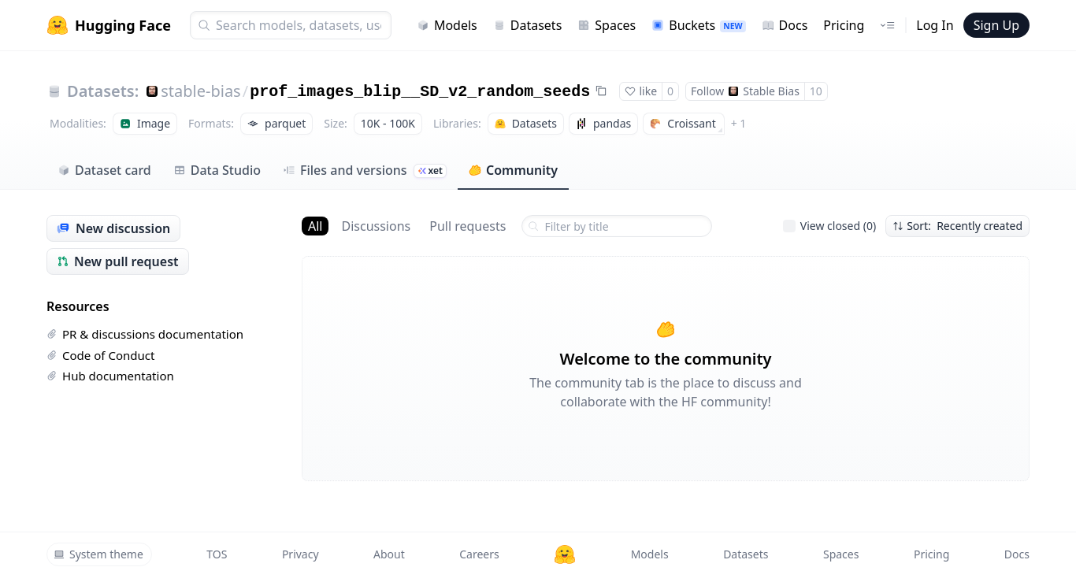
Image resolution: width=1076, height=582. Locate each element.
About (389, 554)
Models (447, 25)
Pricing (843, 25)
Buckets (698, 25)
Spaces (606, 25)
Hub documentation (110, 376)
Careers (479, 554)
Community (513, 170)
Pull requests (467, 226)
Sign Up (996, 25)
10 (816, 90)
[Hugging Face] (565, 554)
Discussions (375, 226)
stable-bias (200, 91)
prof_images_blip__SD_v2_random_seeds (420, 92)
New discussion (113, 228)
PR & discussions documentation (144, 334)
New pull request (118, 261)
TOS (216, 554)
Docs (785, 25)
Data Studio (217, 170)
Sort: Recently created (957, 225)
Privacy (300, 554)
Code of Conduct (100, 355)
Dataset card (104, 170)
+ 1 (739, 123)
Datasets (527, 25)
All (315, 226)
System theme (98, 554)
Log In (934, 25)
